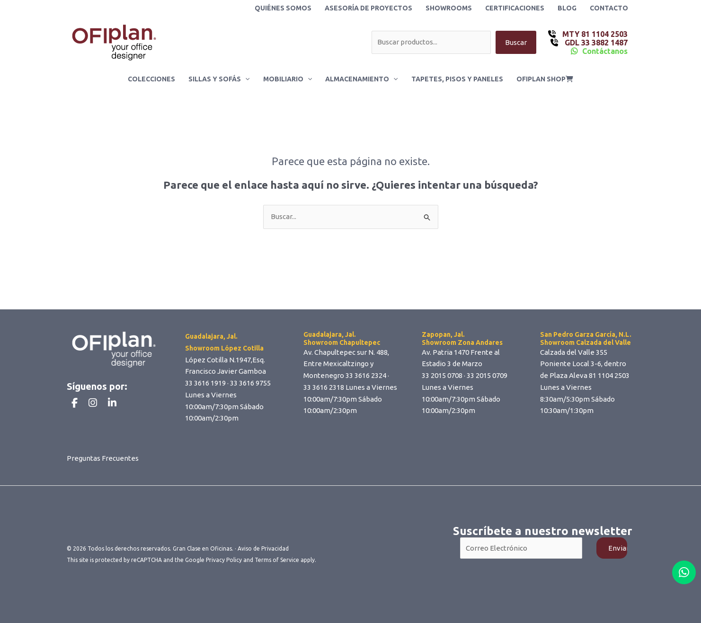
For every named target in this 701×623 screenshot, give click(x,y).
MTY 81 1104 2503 (594, 34)
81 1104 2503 (609, 375)
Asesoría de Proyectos (368, 8)
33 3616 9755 (250, 383)
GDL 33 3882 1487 (595, 42)
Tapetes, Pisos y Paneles (457, 79)
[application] (245, 79)
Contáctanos (605, 51)
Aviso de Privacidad (263, 548)
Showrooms (449, 8)
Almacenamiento (361, 79)
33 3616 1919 (205, 383)
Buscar (516, 42)
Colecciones (151, 79)
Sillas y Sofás (218, 79)
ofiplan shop (544, 79)
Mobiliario (287, 79)
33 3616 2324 (366, 375)
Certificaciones (514, 8)
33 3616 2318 (323, 387)
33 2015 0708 (442, 375)
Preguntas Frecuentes (103, 458)
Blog (567, 8)
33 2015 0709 (487, 375)
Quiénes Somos (283, 8)
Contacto (609, 8)
